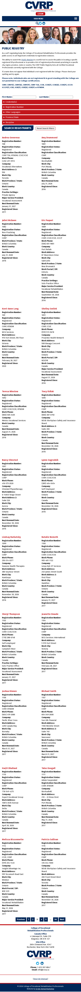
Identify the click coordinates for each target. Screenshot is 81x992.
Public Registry (27, 60)
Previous (21, 920)
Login (40, 14)
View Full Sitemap (40, 979)
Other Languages (13, 113)
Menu (40, 19)
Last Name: (56, 97)
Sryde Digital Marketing (45, 989)
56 (55, 920)
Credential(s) (11, 102)
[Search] (37, 23)
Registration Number (15, 107)
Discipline (10, 123)
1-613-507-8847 (44, 968)
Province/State (12, 118)
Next (62, 920)
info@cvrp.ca (43, 970)
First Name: (19, 97)
